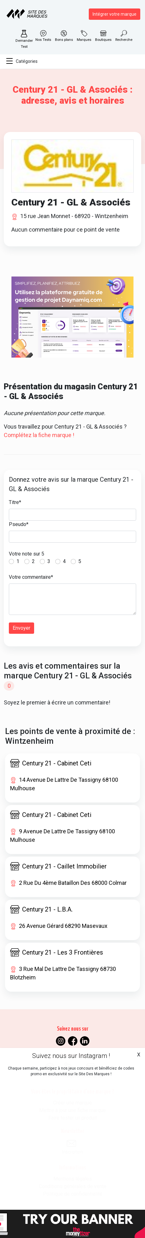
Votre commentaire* (31, 577)
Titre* (15, 502)
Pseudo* (18, 524)
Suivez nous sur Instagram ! (71, 1056)
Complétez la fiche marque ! (39, 435)
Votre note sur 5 (26, 554)
